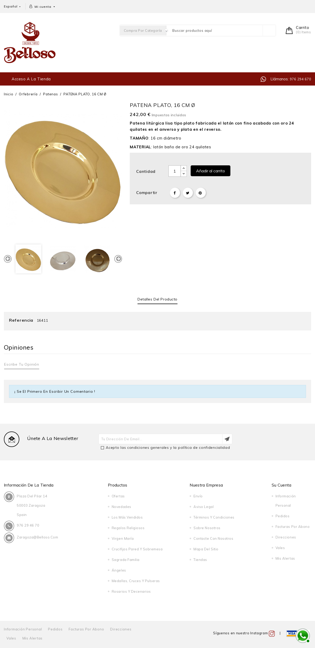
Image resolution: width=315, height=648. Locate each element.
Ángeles (119, 570)
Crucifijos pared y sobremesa (137, 549)
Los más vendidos (127, 517)
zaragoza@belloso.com (37, 537)
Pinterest (201, 193)
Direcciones (286, 537)
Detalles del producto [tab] (157, 299)
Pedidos (283, 516)
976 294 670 (300, 79)
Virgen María (123, 538)
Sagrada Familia (126, 560)
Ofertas (118, 496)
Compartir (175, 193)
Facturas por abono (293, 526)
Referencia (21, 320)
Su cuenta (282, 485)
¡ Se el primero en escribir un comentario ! (54, 391)
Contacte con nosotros (213, 538)
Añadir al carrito (210, 170)
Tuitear (188, 193)
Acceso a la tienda (31, 78)
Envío (198, 496)
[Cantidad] (174, 171)
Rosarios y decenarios (131, 591)
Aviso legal (203, 507)
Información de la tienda (29, 485)
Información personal (23, 629)
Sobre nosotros (206, 528)
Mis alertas (285, 558)
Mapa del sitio (205, 549)
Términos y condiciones (213, 517)
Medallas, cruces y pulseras (136, 581)
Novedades (121, 507)
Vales (280, 548)
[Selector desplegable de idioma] (12, 6)
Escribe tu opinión (21, 364)
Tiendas (200, 560)
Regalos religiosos (128, 528)
